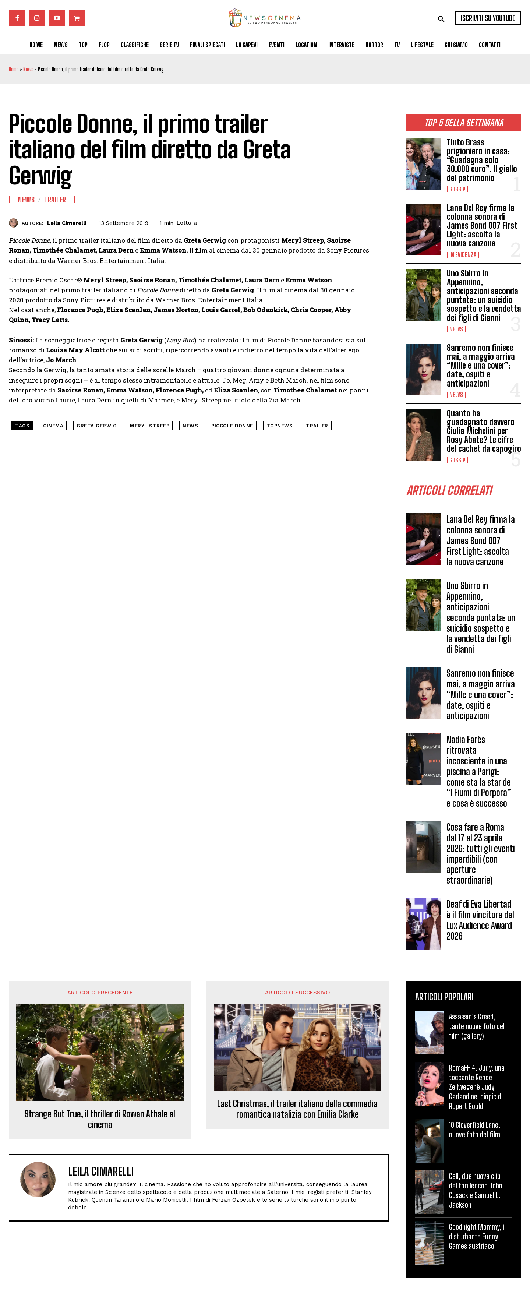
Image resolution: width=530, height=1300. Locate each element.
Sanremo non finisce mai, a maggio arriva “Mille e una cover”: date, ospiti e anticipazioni (481, 365)
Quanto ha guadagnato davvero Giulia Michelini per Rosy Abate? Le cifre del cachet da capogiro (484, 431)
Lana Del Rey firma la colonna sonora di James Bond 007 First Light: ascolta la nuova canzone (482, 226)
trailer (317, 426)
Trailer (55, 199)
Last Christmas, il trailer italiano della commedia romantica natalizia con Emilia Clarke (297, 1109)
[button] (441, 19)
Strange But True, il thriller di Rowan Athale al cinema (100, 1119)
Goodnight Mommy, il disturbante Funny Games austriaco (477, 1236)
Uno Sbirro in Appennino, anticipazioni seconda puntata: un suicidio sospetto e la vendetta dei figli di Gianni (484, 295)
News (28, 69)
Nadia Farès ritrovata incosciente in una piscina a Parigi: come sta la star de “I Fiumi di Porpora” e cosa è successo (478, 771)
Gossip (457, 189)
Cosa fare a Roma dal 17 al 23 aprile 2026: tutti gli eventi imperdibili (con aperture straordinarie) (480, 853)
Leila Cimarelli (66, 223)
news (190, 426)
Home (14, 69)
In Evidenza (462, 255)
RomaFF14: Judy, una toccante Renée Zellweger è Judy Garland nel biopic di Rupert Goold (477, 1086)
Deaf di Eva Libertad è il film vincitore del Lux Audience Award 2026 (480, 920)
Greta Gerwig (97, 426)
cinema (53, 426)
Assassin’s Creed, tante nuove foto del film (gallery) (477, 1026)
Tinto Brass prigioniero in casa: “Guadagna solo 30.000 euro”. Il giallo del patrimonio (482, 160)
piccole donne (232, 426)
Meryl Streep (149, 426)
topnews (279, 426)
